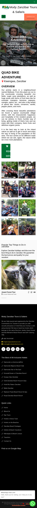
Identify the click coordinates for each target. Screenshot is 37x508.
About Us (7, 411)
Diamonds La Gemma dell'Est (13, 362)
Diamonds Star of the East (12, 369)
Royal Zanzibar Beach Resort (13, 396)
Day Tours (7, 415)
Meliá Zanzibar (8, 388)
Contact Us (7, 441)
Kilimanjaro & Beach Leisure (13, 434)
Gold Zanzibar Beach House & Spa (15, 381)
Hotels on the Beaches (11, 422)
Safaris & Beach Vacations (12, 430)
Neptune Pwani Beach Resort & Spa (15, 392)
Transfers (7, 437)
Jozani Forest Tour (8, 292)
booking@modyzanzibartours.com (12, 344)
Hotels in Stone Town (11, 419)
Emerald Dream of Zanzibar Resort (15, 373)
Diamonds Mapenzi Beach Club (14, 366)
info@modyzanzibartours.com (11, 342)
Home (8, 56)
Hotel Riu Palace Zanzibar (12, 384)
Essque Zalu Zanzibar (11, 377)
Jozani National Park (8, 294)
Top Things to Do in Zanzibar (22, 56)
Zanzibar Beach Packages (12, 426)
